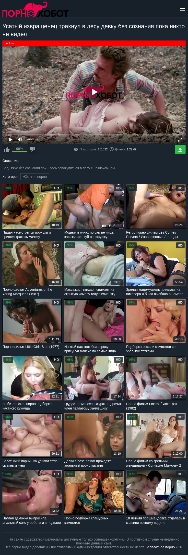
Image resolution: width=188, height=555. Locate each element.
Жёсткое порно (35, 177)
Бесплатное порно (160, 547)
